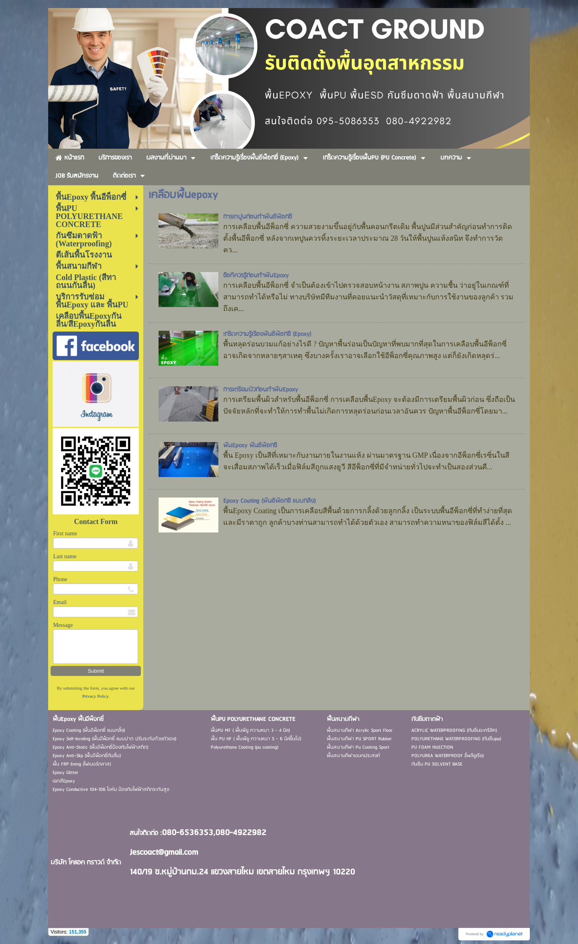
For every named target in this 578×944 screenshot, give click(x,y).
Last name (64, 556)
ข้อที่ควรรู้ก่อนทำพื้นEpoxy (256, 275)
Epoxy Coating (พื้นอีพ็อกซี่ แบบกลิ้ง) (269, 501)
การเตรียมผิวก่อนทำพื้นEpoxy (260, 390)
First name (65, 533)
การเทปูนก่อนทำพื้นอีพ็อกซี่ (257, 217)
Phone (60, 579)
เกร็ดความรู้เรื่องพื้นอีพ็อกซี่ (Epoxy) (267, 334)
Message (63, 625)
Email (59, 602)
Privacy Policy (95, 696)
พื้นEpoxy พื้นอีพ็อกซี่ (250, 445)
